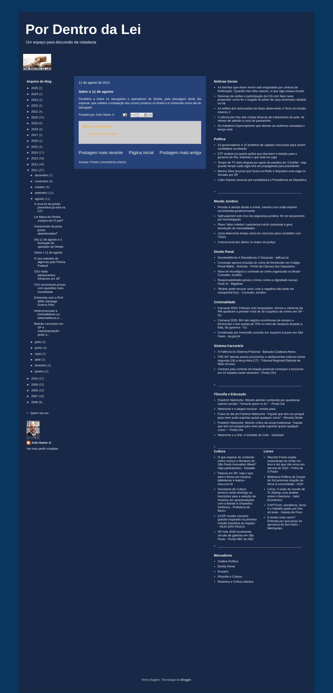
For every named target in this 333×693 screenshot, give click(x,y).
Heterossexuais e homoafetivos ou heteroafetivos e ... (48, 314)
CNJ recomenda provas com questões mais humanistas (50, 288)
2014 (35, 152)
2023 (35, 100)
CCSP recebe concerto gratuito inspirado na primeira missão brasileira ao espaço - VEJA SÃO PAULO (237, 521)
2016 (35, 140)
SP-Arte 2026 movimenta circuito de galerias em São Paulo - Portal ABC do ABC (236, 535)
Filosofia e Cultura (230, 576)
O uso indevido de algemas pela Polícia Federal (49, 262)
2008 (35, 390)
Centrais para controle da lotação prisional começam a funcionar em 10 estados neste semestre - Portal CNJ (260, 370)
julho (38, 342)
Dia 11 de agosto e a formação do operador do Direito (48, 243)
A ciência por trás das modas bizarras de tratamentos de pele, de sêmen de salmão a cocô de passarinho (261, 119)
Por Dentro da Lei (83, 29)
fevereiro (41, 365)
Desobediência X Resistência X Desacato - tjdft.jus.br (253, 257)
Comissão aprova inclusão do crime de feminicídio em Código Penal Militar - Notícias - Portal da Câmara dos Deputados (259, 264)
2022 (35, 105)
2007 (35, 396)
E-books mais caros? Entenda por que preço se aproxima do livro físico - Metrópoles (284, 523)
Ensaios (223, 571)
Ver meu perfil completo (42, 448)
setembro (41, 193)
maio (38, 354)
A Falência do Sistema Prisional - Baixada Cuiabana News (257, 351)
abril (38, 359)
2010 (35, 378)
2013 (35, 158)
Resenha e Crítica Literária (235, 581)
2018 (35, 129)
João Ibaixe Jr (41, 442)
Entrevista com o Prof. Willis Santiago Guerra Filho (49, 301)
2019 (35, 123)
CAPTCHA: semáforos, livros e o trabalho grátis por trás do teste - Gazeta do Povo (286, 508)
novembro (42, 181)
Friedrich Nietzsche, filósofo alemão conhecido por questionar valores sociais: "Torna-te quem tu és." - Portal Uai (259, 401)
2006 (35, 402)
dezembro (42, 175)
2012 (35, 164)
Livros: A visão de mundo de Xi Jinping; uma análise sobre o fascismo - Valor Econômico (286, 494)
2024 (35, 94)
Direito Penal (226, 566)
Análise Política (228, 561)
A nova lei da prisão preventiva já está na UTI (49, 207)
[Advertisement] (166, 638)
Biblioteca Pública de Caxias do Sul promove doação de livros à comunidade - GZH (286, 480)
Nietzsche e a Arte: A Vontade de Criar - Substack (251, 435)
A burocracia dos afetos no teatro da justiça (246, 242)
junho (39, 348)
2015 (35, 146)
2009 (35, 384)
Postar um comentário (102, 134)
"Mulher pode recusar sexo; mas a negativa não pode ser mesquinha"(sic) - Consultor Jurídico (256, 290)
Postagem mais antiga (180, 152)
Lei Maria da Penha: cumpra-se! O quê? (48, 218)
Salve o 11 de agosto (48, 252)
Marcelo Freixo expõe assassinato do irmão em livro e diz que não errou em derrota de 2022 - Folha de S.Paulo (286, 464)
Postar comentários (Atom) (108, 162)
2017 (35, 135)
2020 (35, 117)
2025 (35, 88)
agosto (40, 199)
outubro (40, 187)
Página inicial (141, 152)
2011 (35, 170)
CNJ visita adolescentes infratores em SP (47, 275)
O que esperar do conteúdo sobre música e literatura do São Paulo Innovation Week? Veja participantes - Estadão (237, 462)
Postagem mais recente (101, 152)
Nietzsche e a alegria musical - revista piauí (247, 409)
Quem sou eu (39, 413)
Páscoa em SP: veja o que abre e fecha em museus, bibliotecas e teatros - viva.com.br (235, 478)
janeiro (40, 371)
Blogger (186, 679)
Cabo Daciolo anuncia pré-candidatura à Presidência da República (262, 180)
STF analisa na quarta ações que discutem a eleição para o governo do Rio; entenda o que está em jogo (257, 155)
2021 (35, 111)
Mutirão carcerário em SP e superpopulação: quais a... (48, 329)
